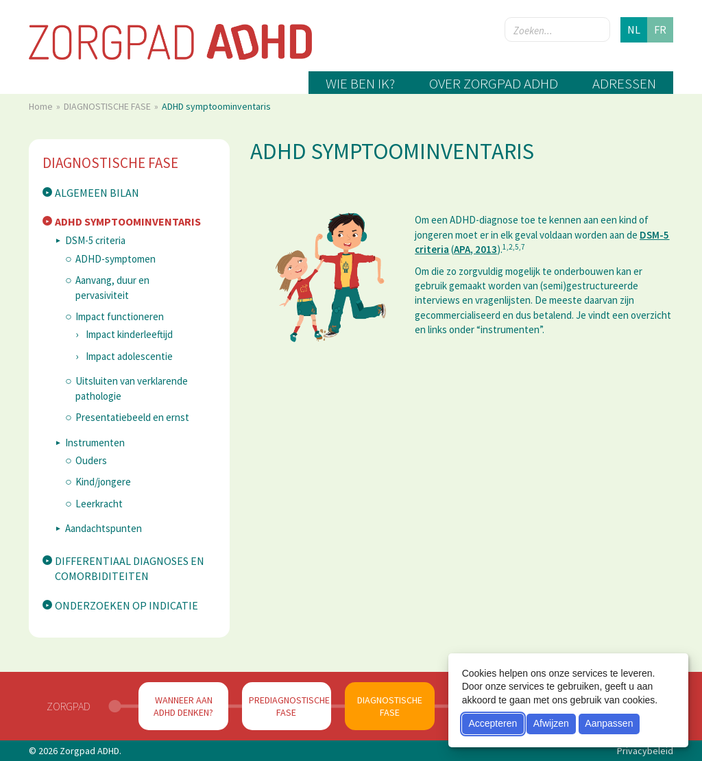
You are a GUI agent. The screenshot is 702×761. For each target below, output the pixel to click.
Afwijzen (551, 723)
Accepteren (492, 723)
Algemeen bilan (97, 193)
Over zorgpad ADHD (493, 83)
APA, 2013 (475, 249)
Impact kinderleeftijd (129, 334)
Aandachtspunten (103, 528)
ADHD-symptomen (115, 258)
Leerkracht (99, 503)
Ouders (91, 460)
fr (660, 29)
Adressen (624, 83)
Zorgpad (68, 706)
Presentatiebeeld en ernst (132, 417)
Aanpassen (609, 723)
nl (633, 29)
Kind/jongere (103, 481)
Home (42, 106)
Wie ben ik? (360, 83)
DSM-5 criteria (95, 240)
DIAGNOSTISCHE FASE (108, 106)
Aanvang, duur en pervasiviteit (112, 287)
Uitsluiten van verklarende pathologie (131, 388)
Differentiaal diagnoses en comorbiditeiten (129, 568)
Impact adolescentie (129, 356)
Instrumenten (95, 442)
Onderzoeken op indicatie (126, 605)
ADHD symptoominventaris (128, 221)
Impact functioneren (119, 316)
